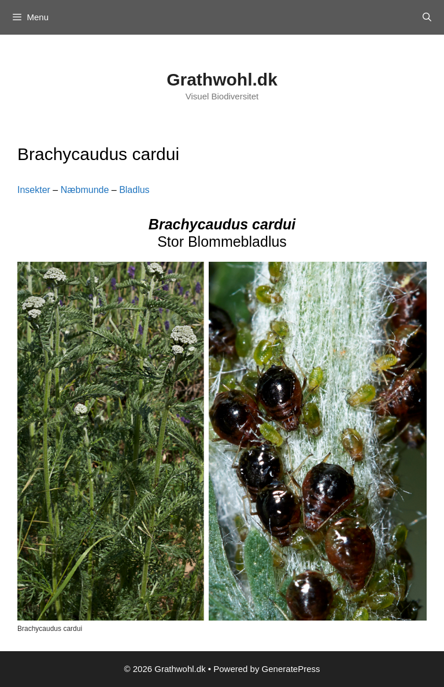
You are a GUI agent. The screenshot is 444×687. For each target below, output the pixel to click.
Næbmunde (85, 190)
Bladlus (134, 190)
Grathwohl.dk (222, 79)
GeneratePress (291, 669)
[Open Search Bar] (427, 17)
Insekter (33, 190)
